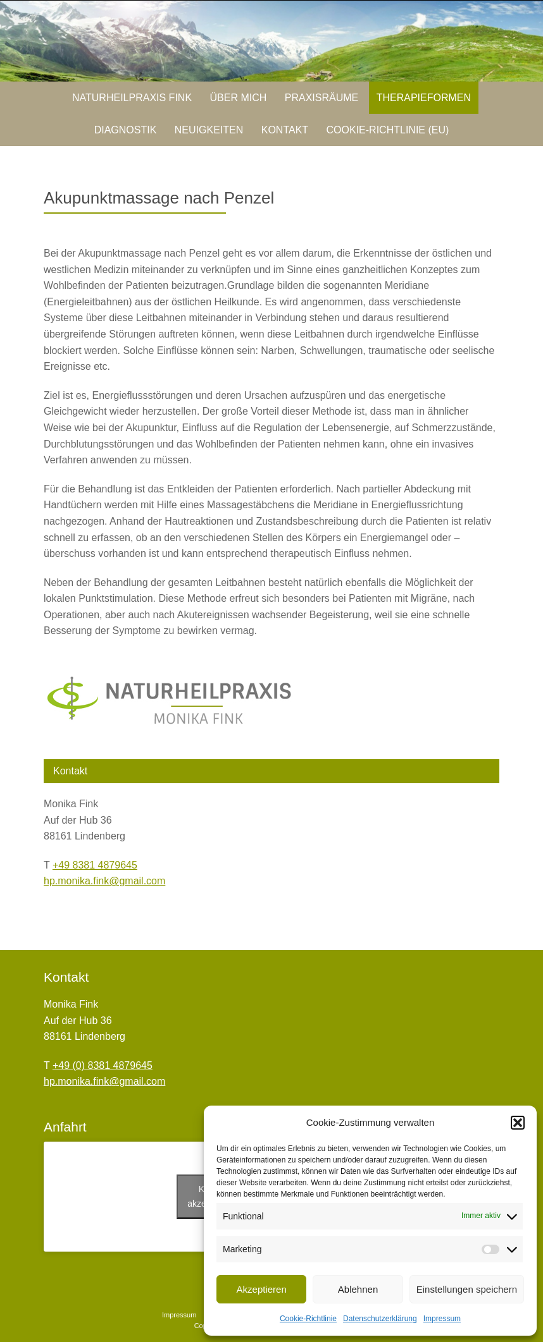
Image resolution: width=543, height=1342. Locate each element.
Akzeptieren (262, 1289)
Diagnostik (125, 130)
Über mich (238, 97)
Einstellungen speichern (466, 1289)
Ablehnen (358, 1289)
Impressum (442, 1318)
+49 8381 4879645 (95, 865)
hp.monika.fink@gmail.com (104, 880)
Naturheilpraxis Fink (132, 97)
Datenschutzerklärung (380, 1318)
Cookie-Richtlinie (308, 1318)
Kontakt (284, 130)
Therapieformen (424, 97)
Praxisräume (321, 97)
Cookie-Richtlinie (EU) (388, 130)
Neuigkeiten (209, 130)
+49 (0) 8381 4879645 (103, 1065)
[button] (517, 1122)
